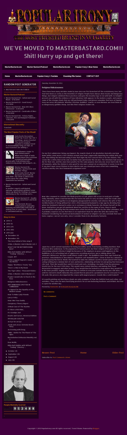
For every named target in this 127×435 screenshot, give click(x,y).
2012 (8, 230)
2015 (8, 221)
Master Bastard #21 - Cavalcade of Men (21, 111)
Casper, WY (12, 257)
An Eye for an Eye (15, 322)
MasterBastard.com (13, 67)
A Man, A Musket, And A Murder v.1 (21, 274)
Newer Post (48, 352)
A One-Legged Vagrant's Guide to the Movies (21, 261)
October (11, 351)
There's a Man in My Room (18, 268)
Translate (7, 127)
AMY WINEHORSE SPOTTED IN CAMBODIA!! (19, 285)
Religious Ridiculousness (17, 282)
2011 (8, 233)
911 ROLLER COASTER (16, 319)
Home (7, 76)
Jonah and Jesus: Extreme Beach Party (20, 326)
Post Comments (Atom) (61, 357)
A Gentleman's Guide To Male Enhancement (24, 152)
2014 (8, 224)
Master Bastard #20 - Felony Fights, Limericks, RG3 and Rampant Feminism (20, 117)
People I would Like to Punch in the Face (21, 278)
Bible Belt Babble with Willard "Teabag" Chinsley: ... (19, 253)
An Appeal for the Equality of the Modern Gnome (21, 290)
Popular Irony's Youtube (47, 76)
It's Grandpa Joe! (14, 312)
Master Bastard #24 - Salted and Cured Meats (21, 99)
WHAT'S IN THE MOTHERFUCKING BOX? (20, 248)
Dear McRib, (12, 342)
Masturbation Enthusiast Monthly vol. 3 (22, 338)
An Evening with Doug (16, 330)
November (12, 238)
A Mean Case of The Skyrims (19, 307)
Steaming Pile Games (72, 76)
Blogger (96, 428)
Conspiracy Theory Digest (18, 303)
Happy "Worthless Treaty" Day (20, 265)
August (11, 357)
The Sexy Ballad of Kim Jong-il (20, 241)
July (10, 360)
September (12, 354)
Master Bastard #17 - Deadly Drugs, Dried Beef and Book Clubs (26, 200)
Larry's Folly (12, 297)
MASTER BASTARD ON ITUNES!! (17, 90)
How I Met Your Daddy (16, 300)
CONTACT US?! (92, 76)
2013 (8, 227)
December (12, 235)
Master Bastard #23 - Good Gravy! (19, 102)
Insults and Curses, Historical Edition (22, 316)
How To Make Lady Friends (18, 294)
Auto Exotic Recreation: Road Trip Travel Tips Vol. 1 (25, 137)
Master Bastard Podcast (37, 67)
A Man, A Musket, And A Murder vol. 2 (22, 244)
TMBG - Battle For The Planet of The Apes (22, 333)
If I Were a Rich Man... (16, 310)
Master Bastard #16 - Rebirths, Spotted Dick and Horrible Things (25, 169)
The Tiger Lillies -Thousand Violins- (22, 271)
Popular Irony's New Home (86, 67)
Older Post (118, 352)
